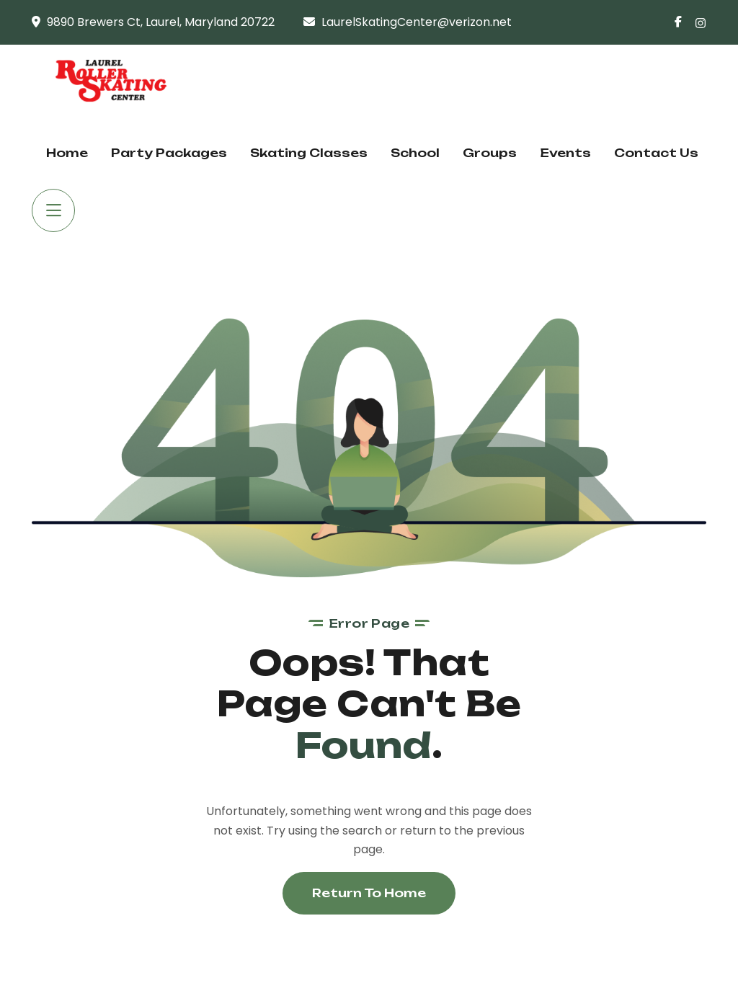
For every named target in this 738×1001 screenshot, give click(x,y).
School (415, 153)
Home (67, 153)
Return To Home (369, 893)
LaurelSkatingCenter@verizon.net (416, 22)
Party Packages (169, 153)
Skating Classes (309, 153)
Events (565, 153)
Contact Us (656, 153)
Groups (490, 153)
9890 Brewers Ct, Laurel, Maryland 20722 (161, 22)
